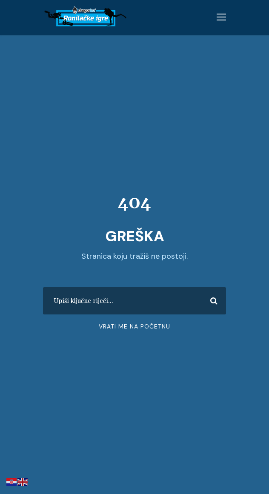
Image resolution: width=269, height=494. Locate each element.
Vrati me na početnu (134, 326)
